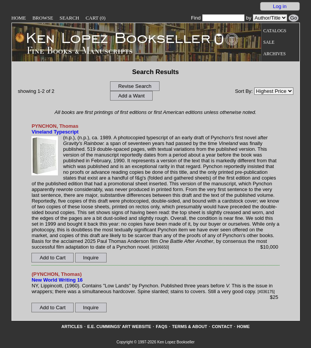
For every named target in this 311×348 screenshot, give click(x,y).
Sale (269, 42)
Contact (222, 326)
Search (69, 18)
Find (218, 18)
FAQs (161, 326)
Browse (42, 18)
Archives (274, 53)
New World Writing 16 (56, 280)
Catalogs (274, 30)
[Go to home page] (113, 37)
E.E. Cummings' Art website (119, 326)
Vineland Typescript (54, 132)
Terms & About (189, 326)
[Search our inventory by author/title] (270, 17)
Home (19, 18)
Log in (279, 6)
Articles (71, 326)
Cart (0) (95, 18)
